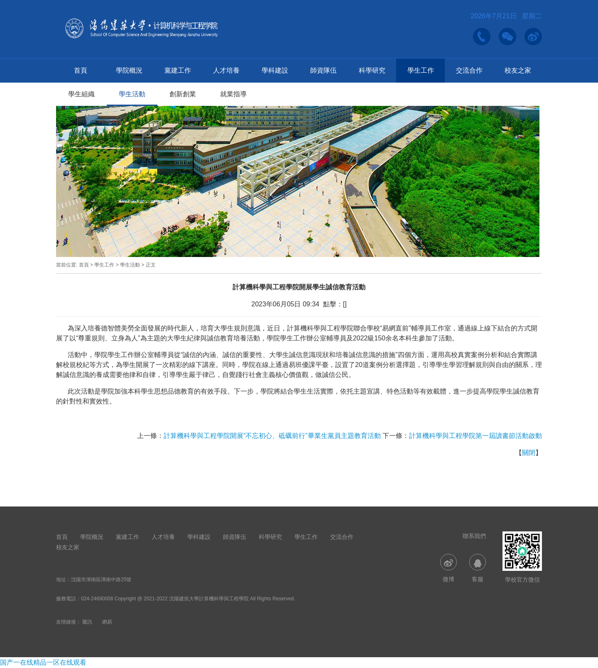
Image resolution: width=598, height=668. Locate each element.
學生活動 (132, 94)
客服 (477, 568)
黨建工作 (177, 70)
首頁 (80, 70)
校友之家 (518, 70)
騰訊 (87, 622)
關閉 (528, 452)
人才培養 (226, 70)
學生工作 (420, 70)
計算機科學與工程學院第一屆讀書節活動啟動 (475, 435)
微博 (448, 568)
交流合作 (469, 70)
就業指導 (233, 94)
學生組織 (81, 94)
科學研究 (372, 70)
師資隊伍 (323, 70)
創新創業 (182, 94)
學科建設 (275, 70)
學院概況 (129, 70)
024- (86, 599)
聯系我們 (474, 536)
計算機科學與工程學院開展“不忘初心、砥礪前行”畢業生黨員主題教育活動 (272, 435)
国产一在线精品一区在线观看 (43, 662)
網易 (107, 622)
